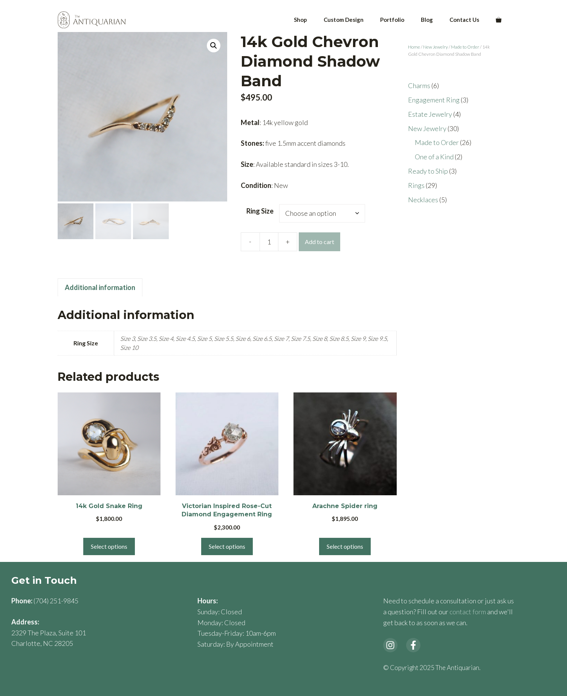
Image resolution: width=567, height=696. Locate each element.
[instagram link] (390, 645)
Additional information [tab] (100, 287)
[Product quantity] (269, 241)
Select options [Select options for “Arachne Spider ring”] (345, 546)
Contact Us (464, 19)
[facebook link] (413, 645)
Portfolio (392, 19)
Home (414, 47)
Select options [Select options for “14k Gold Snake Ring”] (109, 546)
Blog (427, 19)
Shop (300, 19)
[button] (213, 45)
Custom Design (344, 19)
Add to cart (319, 241)
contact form (467, 611)
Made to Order (465, 47)
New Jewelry (435, 47)
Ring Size (260, 211)
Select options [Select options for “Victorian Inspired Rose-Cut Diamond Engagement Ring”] (227, 546)
